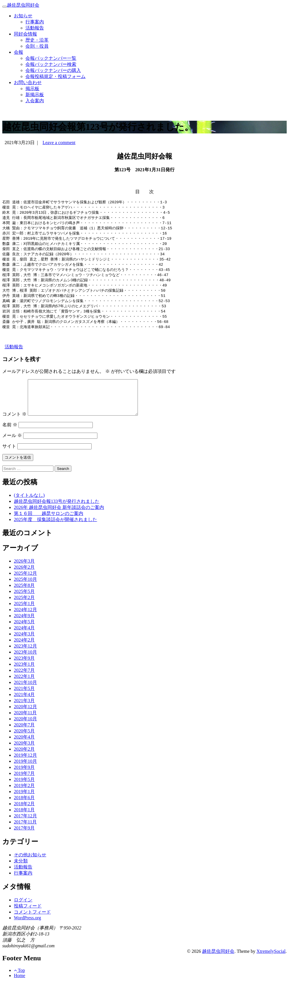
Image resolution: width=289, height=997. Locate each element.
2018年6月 (24, 811)
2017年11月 (25, 836)
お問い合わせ (28, 82)
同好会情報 (25, 33)
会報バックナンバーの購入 (53, 70)
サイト (9, 460)
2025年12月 (25, 587)
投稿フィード (28, 920)
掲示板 (32, 88)
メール (12, 449)
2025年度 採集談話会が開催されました (55, 533)
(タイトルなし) (29, 509)
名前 (9, 438)
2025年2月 (24, 611)
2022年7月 (24, 684)
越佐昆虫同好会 (23, 5)
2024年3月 (24, 648)
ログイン (23, 914)
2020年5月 (24, 745)
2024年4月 (24, 641)
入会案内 (34, 100)
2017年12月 (25, 829)
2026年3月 (24, 575)
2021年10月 (25, 696)
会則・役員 (37, 46)
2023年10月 (25, 666)
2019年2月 (24, 799)
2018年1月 (24, 823)
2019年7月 (24, 787)
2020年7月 (24, 738)
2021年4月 (24, 708)
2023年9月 (24, 672)
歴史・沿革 (37, 40)
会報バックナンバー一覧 (50, 58)
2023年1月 (24, 678)
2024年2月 (24, 654)
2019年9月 (24, 781)
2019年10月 (25, 775)
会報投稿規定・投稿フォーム (55, 76)
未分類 (21, 875)
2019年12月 (25, 769)
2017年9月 (24, 842)
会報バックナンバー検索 (50, 64)
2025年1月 (24, 617)
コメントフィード (32, 926)
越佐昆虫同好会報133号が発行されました (56, 515)
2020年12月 (25, 720)
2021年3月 (24, 714)
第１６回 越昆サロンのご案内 (48, 527)
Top (19, 984)
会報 (18, 52)
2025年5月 (24, 605)
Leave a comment (58, 142)
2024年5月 (24, 635)
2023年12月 (25, 660)
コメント (14, 428)
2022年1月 (24, 690)
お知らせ (23, 15)
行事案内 (34, 21)
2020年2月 (24, 763)
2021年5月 (24, 702)
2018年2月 (24, 817)
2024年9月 (24, 629)
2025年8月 (24, 599)
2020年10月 (25, 732)
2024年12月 (25, 623)
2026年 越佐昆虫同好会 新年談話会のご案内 (59, 521)
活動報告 (34, 27)
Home (19, 989)
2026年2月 (24, 581)
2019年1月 (24, 805)
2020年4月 (24, 751)
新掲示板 (34, 94)
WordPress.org (27, 931)
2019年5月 (24, 793)
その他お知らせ (30, 868)
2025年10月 (25, 593)
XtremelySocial (271, 965)
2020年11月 (25, 726)
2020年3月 (24, 757)
